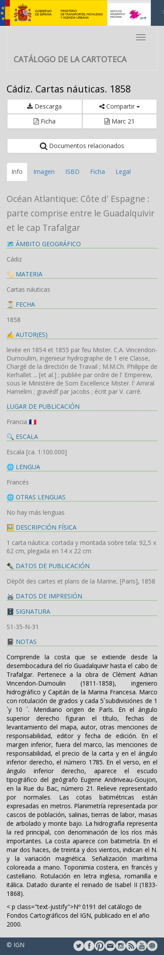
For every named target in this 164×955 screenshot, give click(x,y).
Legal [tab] (123, 171)
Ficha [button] (45, 121)
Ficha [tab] (97, 171)
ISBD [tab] (72, 171)
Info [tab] (17, 171)
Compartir (119, 106)
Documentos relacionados (82, 145)
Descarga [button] (44, 106)
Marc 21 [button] (120, 121)
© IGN (15, 945)
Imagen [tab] (44, 171)
